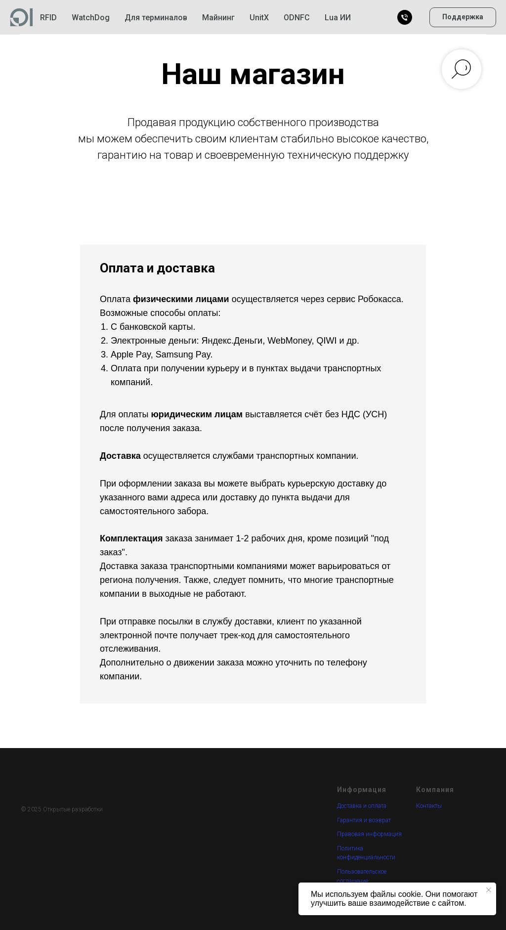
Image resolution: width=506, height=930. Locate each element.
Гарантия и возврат (364, 820)
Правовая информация (369, 834)
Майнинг (218, 17)
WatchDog (91, 17)
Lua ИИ (338, 17)
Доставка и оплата (361, 805)
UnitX (259, 17)
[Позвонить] (404, 17)
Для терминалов (156, 17)
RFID (48, 17)
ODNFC (297, 17)
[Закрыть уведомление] (489, 890)
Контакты (429, 805)
